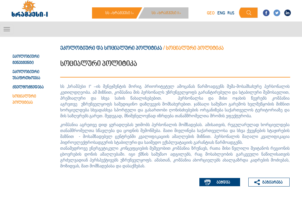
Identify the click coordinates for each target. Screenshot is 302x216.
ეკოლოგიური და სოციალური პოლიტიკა (111, 48)
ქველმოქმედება (28, 87)
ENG (221, 13)
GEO (211, 13)
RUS (230, 13)
